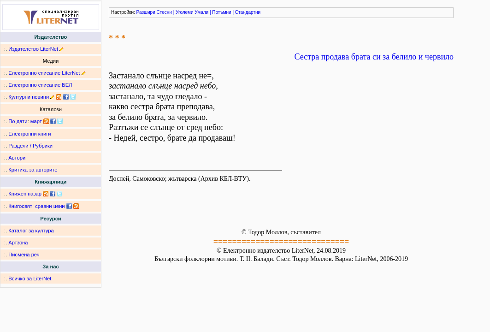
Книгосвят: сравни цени (36, 206)
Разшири (145, 12)
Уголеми (185, 12)
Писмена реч (23, 254)
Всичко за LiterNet (29, 278)
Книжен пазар (24, 193)
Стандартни (247, 12)
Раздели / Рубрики (30, 145)
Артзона (18, 242)
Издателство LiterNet (33, 49)
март (36, 121)
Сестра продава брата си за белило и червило (374, 56)
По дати (17, 121)
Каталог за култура (30, 230)
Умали (201, 12)
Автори (16, 157)
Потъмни (221, 12)
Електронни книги (29, 133)
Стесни (164, 12)
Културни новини (28, 97)
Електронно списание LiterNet (44, 73)
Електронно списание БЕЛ (40, 85)
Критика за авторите (32, 169)
